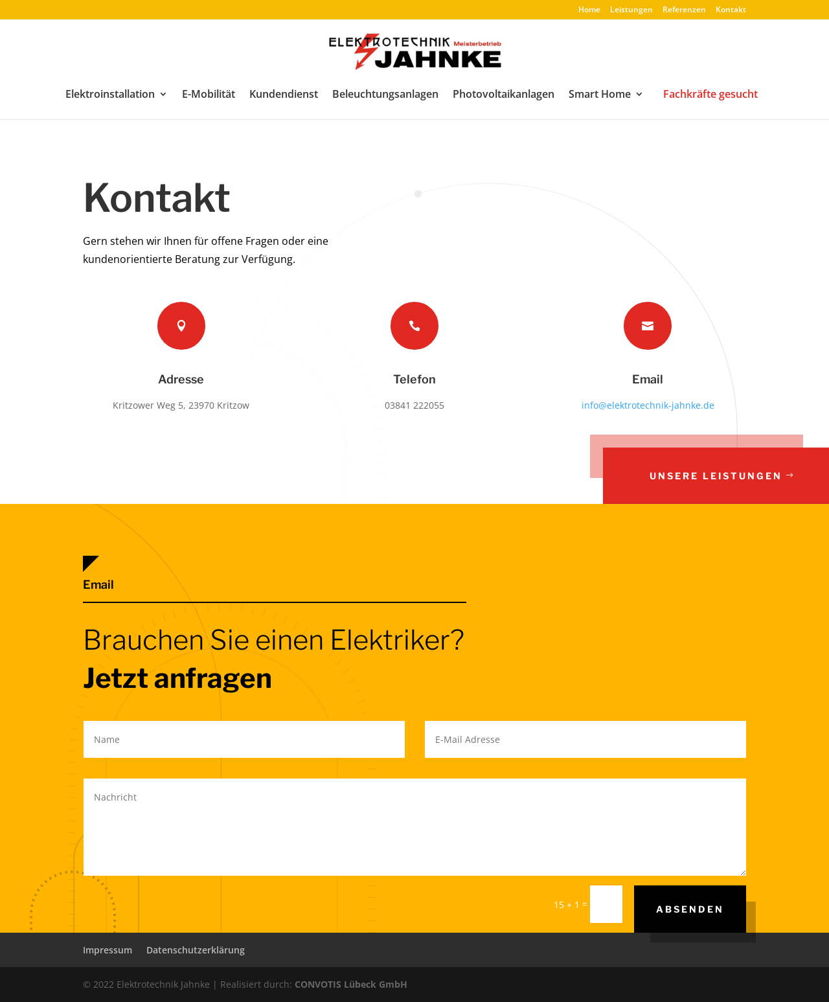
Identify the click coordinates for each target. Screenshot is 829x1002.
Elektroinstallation (110, 95)
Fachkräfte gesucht (710, 94)
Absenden (690, 909)
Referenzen (684, 10)
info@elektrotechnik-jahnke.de (648, 405)
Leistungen (631, 10)
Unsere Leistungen (719, 475)
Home (589, 10)
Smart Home (600, 95)
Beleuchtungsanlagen (385, 95)
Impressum (107, 950)
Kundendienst (283, 95)
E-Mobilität (208, 95)
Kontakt (731, 10)
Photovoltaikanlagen (503, 95)
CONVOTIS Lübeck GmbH (351, 984)
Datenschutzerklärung (195, 950)
